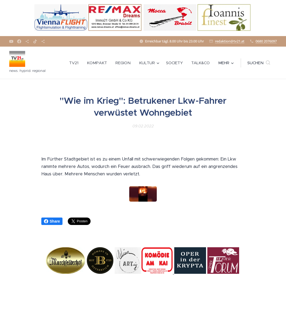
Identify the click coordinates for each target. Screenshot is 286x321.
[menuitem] (75, 63)
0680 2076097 (266, 41)
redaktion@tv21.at (229, 41)
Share (52, 221)
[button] (259, 63)
